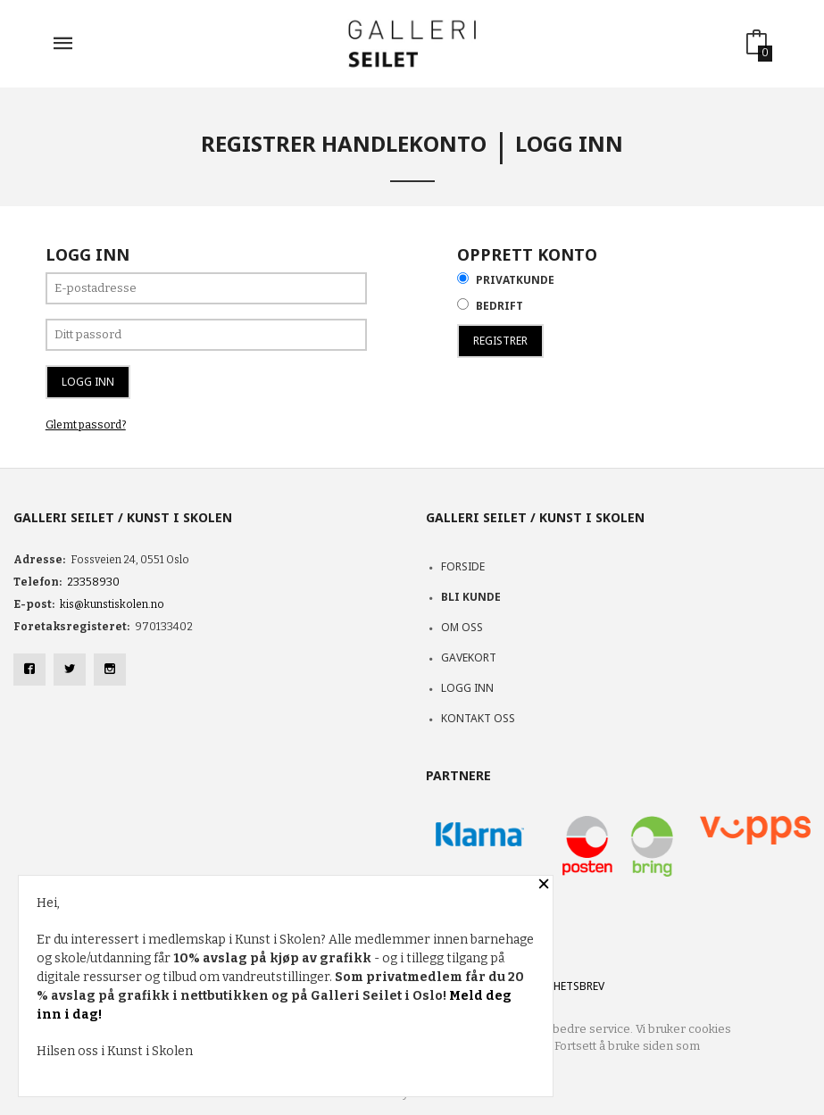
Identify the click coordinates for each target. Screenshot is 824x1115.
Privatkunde (515, 279)
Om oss (462, 627)
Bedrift (499, 305)
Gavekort (468, 657)
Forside (463, 566)
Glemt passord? (86, 425)
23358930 (93, 582)
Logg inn (467, 687)
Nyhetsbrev (571, 986)
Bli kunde (471, 596)
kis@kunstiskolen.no (112, 604)
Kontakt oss (478, 718)
